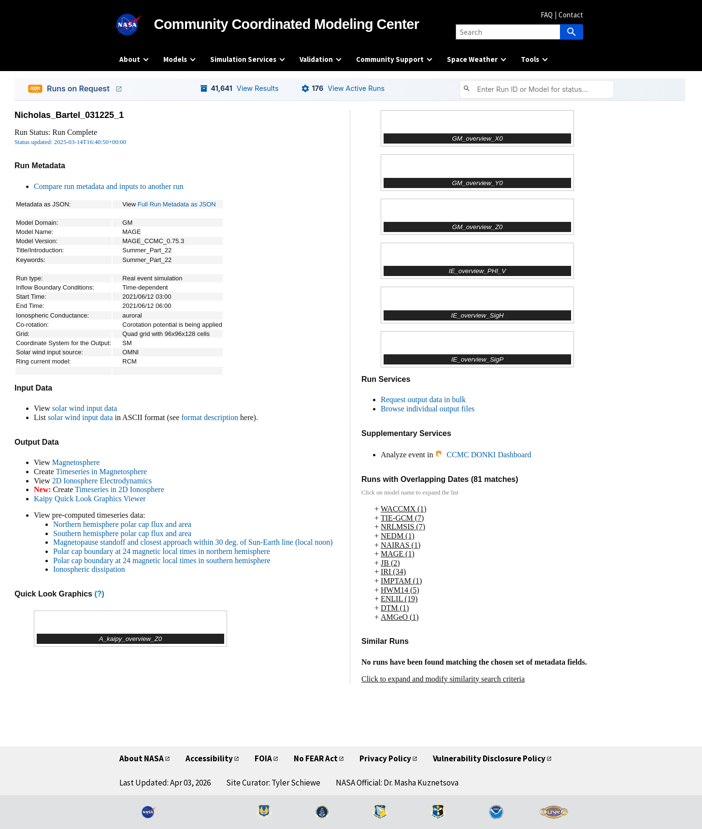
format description (209, 417)
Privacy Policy (385, 758)
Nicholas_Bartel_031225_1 (69, 115)
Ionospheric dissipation (89, 569)
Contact (571, 15)
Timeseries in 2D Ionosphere (119, 489)
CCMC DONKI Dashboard (483, 455)
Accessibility (209, 758)
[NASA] (136, 25)
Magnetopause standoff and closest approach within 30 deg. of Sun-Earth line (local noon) (193, 542)
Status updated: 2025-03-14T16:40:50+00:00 (70, 142)
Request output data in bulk (423, 399)
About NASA (141, 758)
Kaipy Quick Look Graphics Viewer (90, 498)
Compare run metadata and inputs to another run (109, 186)
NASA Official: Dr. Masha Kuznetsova (397, 782)
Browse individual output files (427, 409)
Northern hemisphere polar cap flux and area (122, 524)
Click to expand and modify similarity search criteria (443, 679)
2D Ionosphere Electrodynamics (102, 481)
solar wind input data (84, 408)
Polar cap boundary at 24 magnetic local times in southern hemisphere (162, 560)
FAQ (547, 15)
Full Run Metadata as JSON (177, 204)
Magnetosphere (76, 462)
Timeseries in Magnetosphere (101, 471)
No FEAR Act (316, 758)
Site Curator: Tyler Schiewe (273, 782)
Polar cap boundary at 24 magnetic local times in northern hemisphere (161, 551)
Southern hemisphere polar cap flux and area (122, 533)
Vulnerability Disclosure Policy (489, 758)
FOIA (263, 758)
